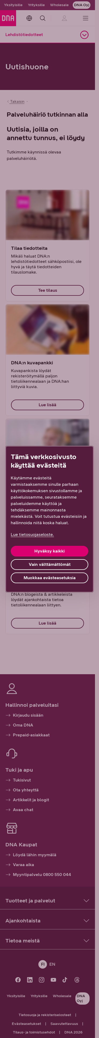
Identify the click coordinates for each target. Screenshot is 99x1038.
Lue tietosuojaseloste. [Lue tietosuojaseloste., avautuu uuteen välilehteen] (32, 534)
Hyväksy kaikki (49, 551)
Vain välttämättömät (50, 564)
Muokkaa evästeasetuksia (50, 577)
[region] (49, 519)
